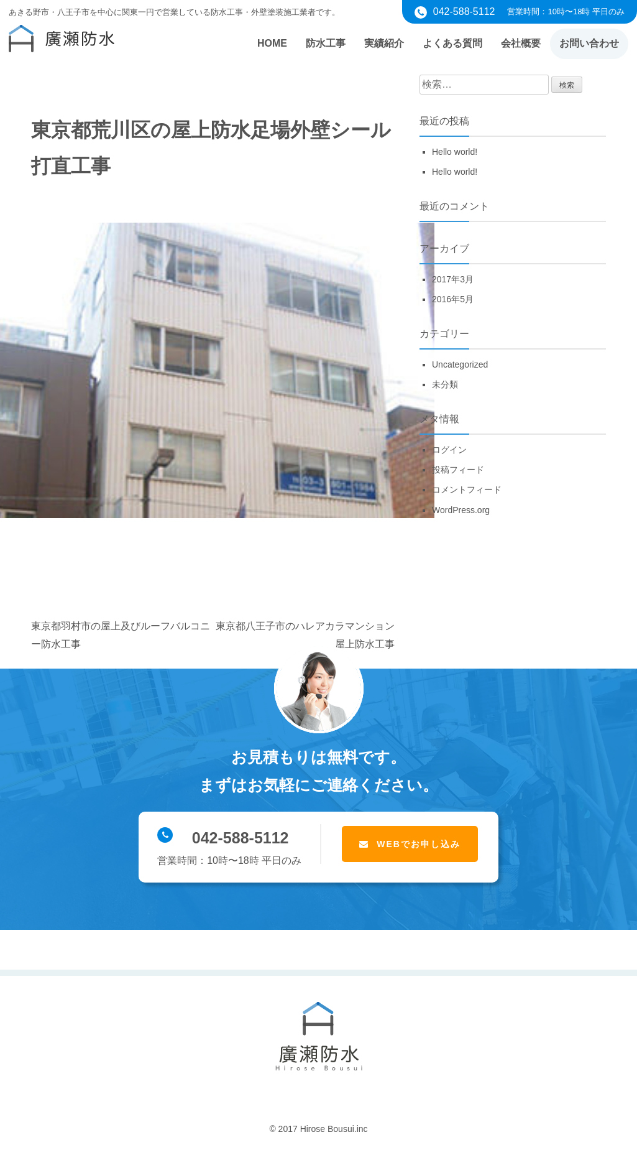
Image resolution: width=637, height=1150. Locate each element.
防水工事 (326, 43)
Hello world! (454, 152)
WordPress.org (461, 510)
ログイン (449, 450)
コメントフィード (467, 489)
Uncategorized (460, 364)
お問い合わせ (589, 43)
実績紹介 (384, 43)
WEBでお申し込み (419, 844)
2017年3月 (453, 279)
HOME (272, 43)
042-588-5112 (222, 836)
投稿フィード (458, 470)
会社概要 (521, 43)
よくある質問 (452, 43)
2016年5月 (453, 299)
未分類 (445, 384)
